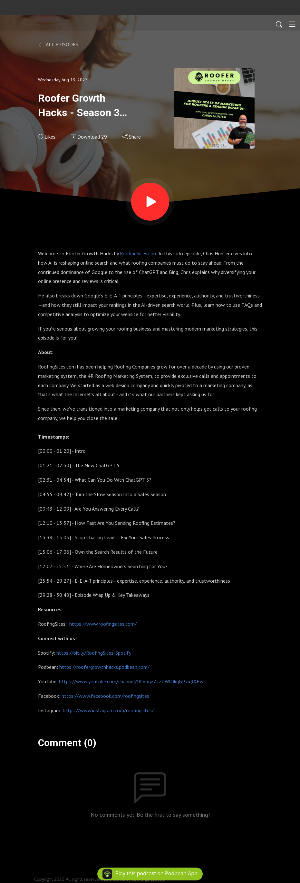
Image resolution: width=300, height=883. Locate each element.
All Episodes (58, 44)
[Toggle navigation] (292, 24)
